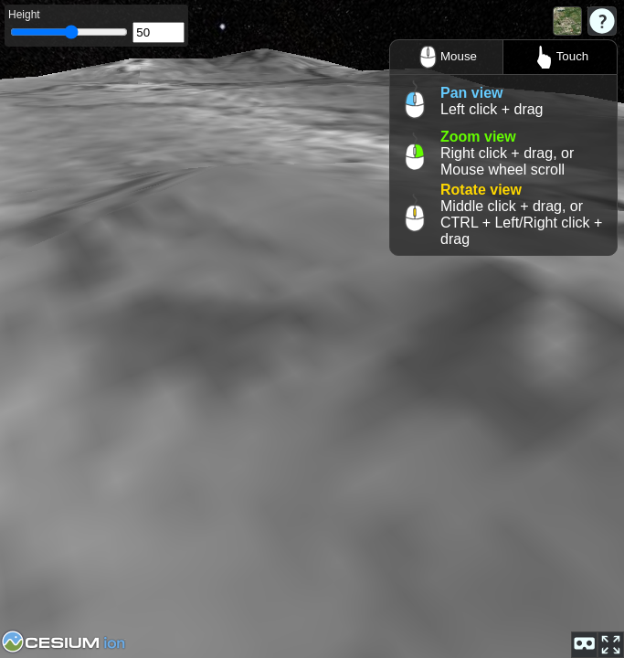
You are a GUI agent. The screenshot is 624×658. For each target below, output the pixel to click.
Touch (560, 57)
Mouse (446, 57)
